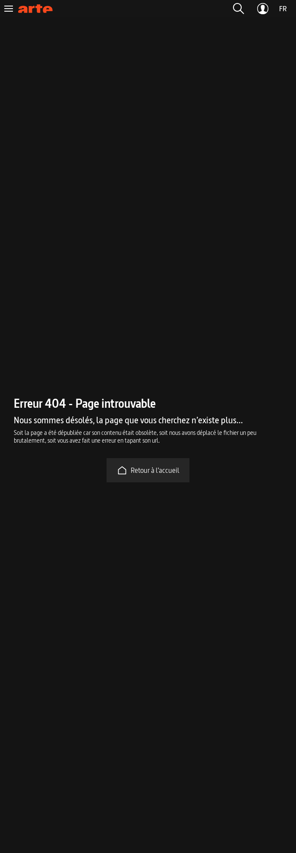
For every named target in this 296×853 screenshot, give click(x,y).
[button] (239, 9)
